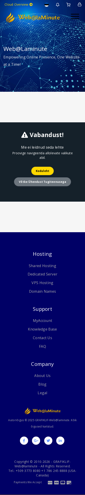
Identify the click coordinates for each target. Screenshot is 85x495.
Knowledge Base (42, 329)
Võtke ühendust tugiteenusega (42, 182)
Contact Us (42, 337)
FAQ (42, 346)
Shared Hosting (42, 265)
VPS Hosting (42, 282)
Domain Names (42, 291)
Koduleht (42, 171)
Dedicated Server (43, 274)
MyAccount (42, 320)
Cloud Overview (19, 4)
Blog (42, 384)
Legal (42, 392)
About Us (42, 375)
